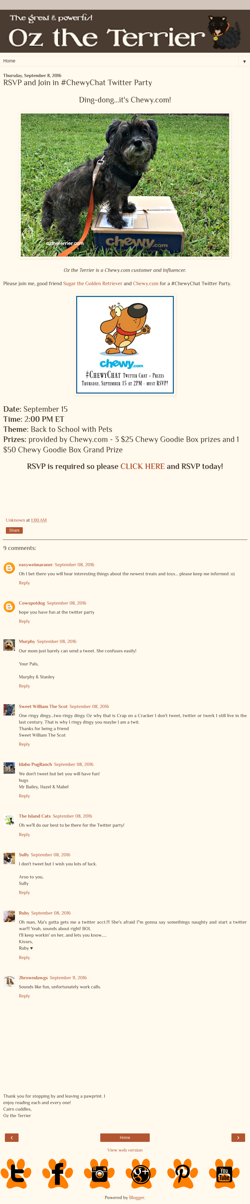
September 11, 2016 (68, 977)
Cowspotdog (32, 603)
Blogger (136, 1197)
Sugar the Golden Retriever (92, 283)
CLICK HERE (142, 466)
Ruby (24, 913)
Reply (24, 582)
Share (14, 530)
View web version (125, 1150)
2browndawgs (33, 977)
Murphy (27, 641)
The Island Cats (35, 816)
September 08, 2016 (74, 564)
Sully (24, 854)
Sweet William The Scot (43, 706)
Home (125, 1137)
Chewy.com (146, 283)
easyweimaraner (36, 564)
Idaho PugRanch (35, 764)
